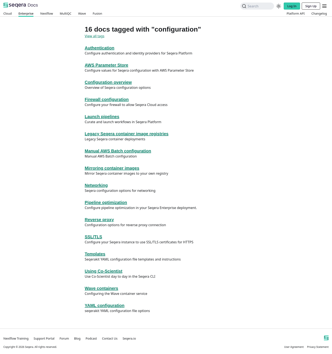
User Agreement (294, 347)
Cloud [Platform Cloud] (7, 13)
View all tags (94, 36)
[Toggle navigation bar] (324, 6)
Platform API (296, 13)
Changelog (319, 13)
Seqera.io (129, 338)
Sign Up (311, 6)
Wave (82, 13)
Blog (77, 338)
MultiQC (65, 13)
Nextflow (46, 13)
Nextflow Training (16, 338)
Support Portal (44, 338)
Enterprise (25, 13)
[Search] (257, 6)
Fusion (97, 13)
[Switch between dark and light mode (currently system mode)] (278, 6)
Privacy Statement (318, 347)
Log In (291, 6)
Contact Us (110, 338)
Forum (64, 338)
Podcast (91, 338)
